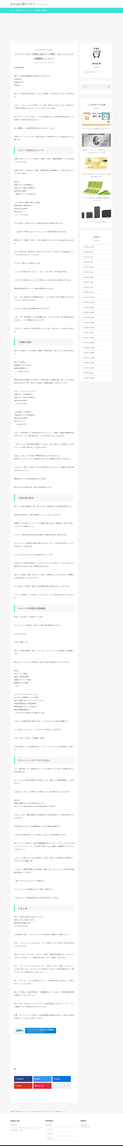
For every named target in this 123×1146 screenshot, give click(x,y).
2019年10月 (87, 307)
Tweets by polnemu (85, 1126)
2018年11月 (87, 363)
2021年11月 (87, 247)
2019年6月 (87, 327)
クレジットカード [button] (23, 10)
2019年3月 (87, 343)
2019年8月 (87, 317)
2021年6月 (87, 262)
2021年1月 (87, 267)
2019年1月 (87, 353)
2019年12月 (87, 297)
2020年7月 (87, 272)
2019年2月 (87, 348)
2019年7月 (87, 322)
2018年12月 (87, 358)
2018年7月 (87, 378)
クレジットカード (43, 62)
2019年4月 (87, 338)
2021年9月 (87, 252)
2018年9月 (87, 373)
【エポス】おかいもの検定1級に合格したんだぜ (96, 128)
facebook (19, 1079)
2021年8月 (87, 257)
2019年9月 (87, 312)
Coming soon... (50, 1129)
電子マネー (51, 62)
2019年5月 (87, 332)
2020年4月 (87, 277)
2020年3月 (87, 282)
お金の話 (36, 62)
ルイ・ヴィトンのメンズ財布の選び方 (96, 222)
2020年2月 (87, 287)
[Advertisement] (61, 26)
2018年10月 (87, 368)
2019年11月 (87, 302)
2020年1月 (87, 292)
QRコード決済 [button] (41, 10)
